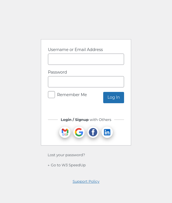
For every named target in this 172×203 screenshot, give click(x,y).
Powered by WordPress (86, 20)
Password (57, 72)
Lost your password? (66, 155)
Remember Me (72, 94)
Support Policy (85, 181)
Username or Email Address (75, 49)
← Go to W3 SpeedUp (67, 165)
